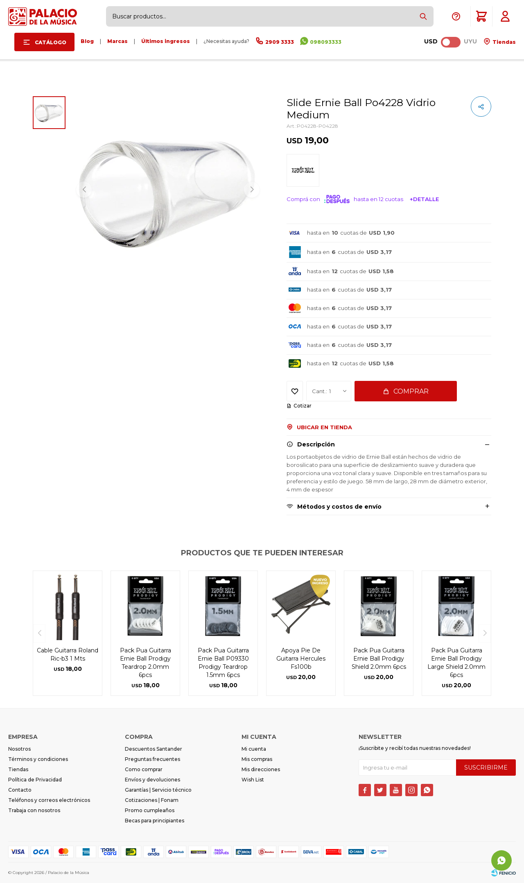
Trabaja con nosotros (34, 810)
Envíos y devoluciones (152, 780)
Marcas (117, 41)
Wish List (253, 780)
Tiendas (503, 42)
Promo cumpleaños (149, 810)
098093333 (325, 42)
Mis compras (257, 759)
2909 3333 (279, 42)
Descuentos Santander (153, 749)
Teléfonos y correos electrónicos (49, 800)
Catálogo (50, 42)
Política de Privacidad (35, 780)
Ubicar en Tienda (324, 427)
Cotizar (303, 406)
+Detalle (424, 199)
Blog (87, 41)
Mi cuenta (254, 749)
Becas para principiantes (154, 820)
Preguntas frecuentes (152, 759)
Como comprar (144, 769)
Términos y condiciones (38, 759)
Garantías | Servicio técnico (158, 790)
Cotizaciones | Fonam (151, 800)
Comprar (411, 391)
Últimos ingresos (165, 41)
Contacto (20, 790)
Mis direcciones (261, 769)
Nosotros (19, 749)
